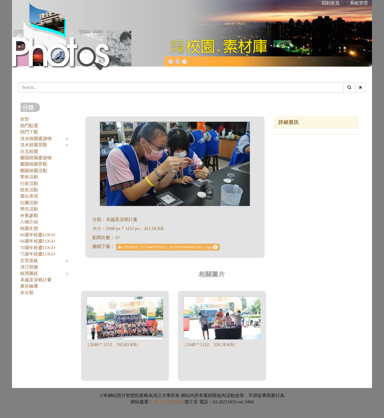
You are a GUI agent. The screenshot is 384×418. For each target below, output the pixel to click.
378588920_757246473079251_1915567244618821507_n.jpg (168, 247)
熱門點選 (29, 125)
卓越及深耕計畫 (36, 279)
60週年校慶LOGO (37, 234)
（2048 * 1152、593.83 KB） (113, 344)
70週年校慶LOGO (37, 247)
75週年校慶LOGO (37, 254)
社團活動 (29, 202)
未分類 (27, 292)
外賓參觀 (29, 215)
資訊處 (177, 401)
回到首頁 (331, 3)
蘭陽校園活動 (33, 170)
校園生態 (29, 228)
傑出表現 (29, 196)
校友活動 (29, 189)
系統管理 (359, 3)
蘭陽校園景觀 (33, 164)
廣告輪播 (29, 286)
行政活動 (29, 183)
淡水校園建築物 (36, 138)
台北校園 (29, 151)
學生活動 (29, 209)
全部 (24, 119)
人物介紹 (29, 221)
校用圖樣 (29, 273)
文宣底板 (29, 260)
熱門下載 (29, 132)
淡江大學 (162, 401)
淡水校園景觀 (33, 144)
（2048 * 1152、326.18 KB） (210, 344)
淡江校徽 (29, 266)
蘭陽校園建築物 (36, 157)
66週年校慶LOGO (37, 241)
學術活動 (29, 177)
